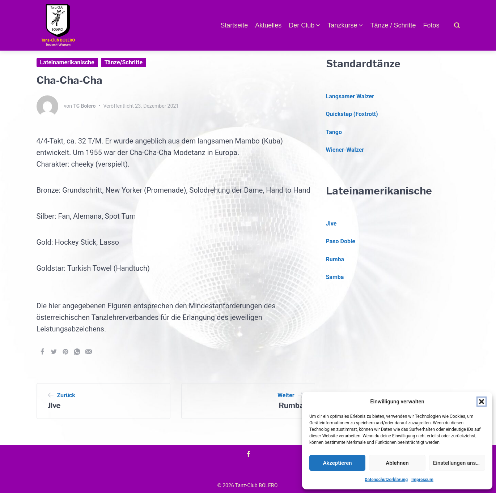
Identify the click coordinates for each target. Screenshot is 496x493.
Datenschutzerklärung (386, 479)
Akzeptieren (337, 463)
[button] (481, 401)
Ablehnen (397, 463)
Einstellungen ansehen (459, 463)
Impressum (422, 479)
